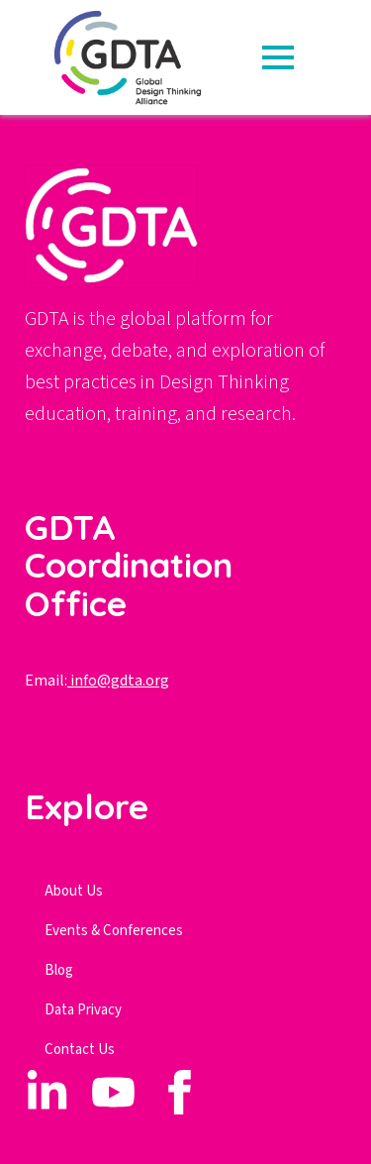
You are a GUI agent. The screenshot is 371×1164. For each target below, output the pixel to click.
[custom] (47, 1092)
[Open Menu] (278, 57)
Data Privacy (83, 1010)
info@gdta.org (118, 680)
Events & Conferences (114, 930)
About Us (74, 891)
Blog (59, 970)
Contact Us (80, 1049)
